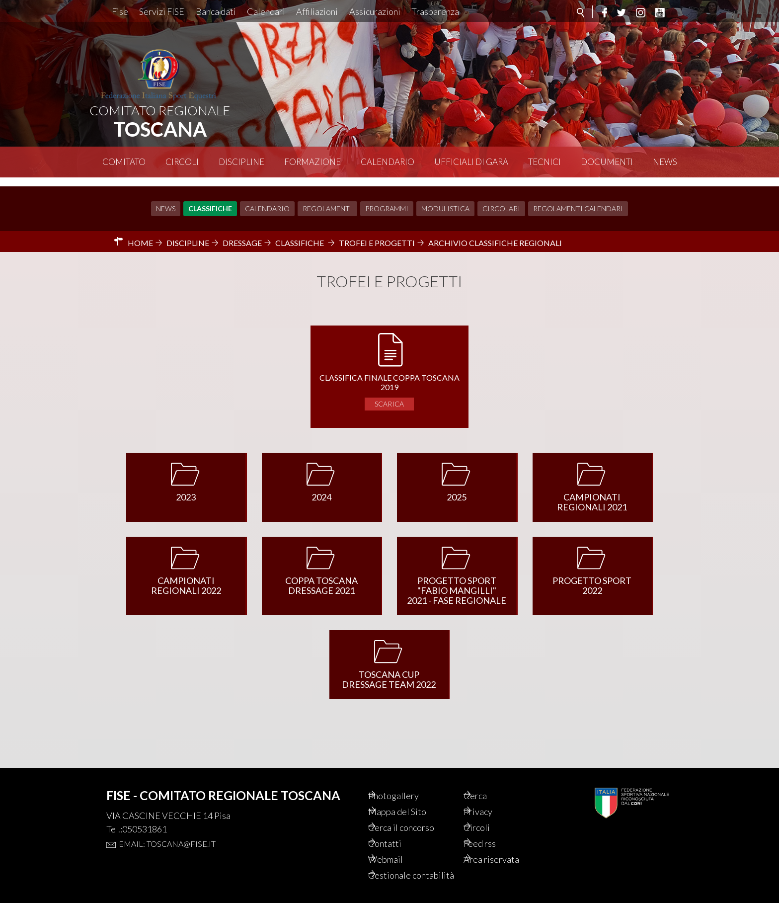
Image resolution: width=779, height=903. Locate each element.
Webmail (399, 846)
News (665, 162)
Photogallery (408, 778)
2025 (457, 488)
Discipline (241, 162)
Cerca (488, 778)
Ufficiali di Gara (471, 162)
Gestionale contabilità (403, 869)
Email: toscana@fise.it (167, 825)
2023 (186, 488)
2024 (321, 488)
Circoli (182, 162)
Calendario (387, 162)
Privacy (491, 795)
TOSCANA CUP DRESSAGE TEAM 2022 (389, 670)
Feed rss (493, 829)
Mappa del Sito (412, 795)
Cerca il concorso (417, 812)
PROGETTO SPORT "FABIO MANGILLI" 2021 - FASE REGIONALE (456, 581)
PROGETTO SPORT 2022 (591, 576)
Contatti (398, 829)
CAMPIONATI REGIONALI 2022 (186, 576)
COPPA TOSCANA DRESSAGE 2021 (321, 576)
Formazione (312, 162)
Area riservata (505, 846)
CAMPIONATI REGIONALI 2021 (592, 493)
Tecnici (544, 162)
